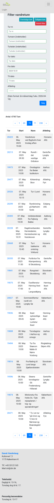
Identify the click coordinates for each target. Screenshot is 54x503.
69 (24, 123)
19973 (10, 167)
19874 (10, 395)
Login (4, 10)
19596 (10, 376)
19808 (10, 331)
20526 (10, 192)
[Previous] (15, 123)
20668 (10, 243)
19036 (10, 313)
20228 (10, 228)
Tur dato (11, 56)
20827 (10, 298)
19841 (10, 270)
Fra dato (11, 66)
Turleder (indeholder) (17, 46)
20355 (10, 258)
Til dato (11, 76)
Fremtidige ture (26, 20)
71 (35, 123)
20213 (10, 152)
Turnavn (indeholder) (17, 37)
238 (41, 123)
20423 (10, 137)
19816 (10, 361)
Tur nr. (10, 27)
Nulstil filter (40, 23)
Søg (43, 103)
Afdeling (11, 86)
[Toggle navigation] (48, 4)
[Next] (46, 123)
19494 (10, 343)
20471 (10, 413)
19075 (10, 283)
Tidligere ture (40, 20)
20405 (10, 216)
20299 (10, 204)
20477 (10, 179)
